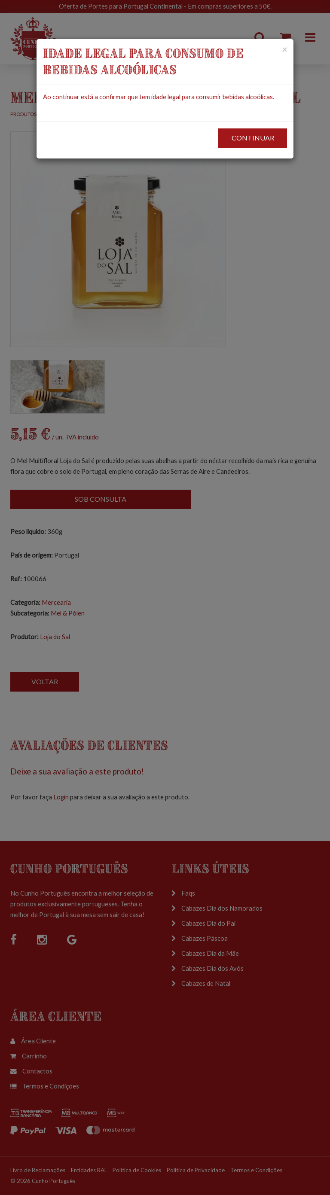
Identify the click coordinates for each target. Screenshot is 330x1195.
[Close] (284, 49)
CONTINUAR (253, 138)
